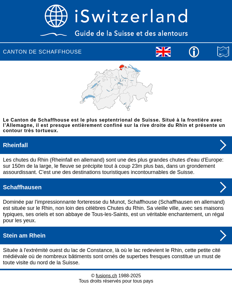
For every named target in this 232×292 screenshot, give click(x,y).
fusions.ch (106, 275)
